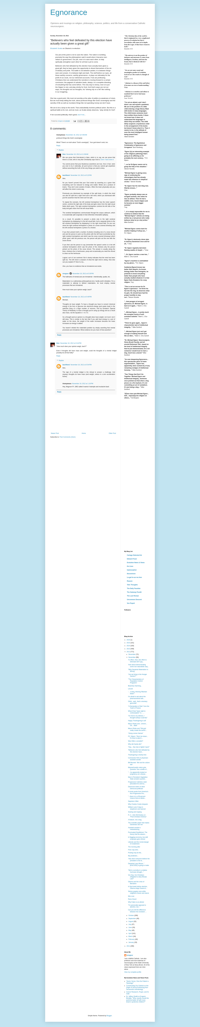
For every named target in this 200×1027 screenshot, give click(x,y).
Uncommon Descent (134, 599)
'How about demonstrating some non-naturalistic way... (138, 665)
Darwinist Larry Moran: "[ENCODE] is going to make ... (138, 865)
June (130, 927)
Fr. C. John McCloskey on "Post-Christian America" (137, 816)
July (130, 924)
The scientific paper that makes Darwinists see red (138, 823)
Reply (58, 145)
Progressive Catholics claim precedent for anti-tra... (137, 783)
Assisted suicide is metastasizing (134, 828)
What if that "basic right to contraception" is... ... (136, 712)
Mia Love (131, 896)
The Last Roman (133, 596)
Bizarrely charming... (135, 686)
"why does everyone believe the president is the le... (139, 859)
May (130, 930)
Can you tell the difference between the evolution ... (137, 911)
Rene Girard (132, 899)
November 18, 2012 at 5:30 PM (83, 273)
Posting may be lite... (135, 853)
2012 (128, 652)
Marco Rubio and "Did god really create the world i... (137, 729)
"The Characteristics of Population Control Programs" (135, 681)
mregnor (65, 273)
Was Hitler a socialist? (135, 741)
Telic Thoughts (132, 585)
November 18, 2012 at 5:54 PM (81, 365)
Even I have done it (107, 160)
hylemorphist (131, 570)
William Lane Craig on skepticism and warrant (137, 808)
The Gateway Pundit (134, 592)
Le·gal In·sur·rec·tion (134, 577)
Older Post (112, 433)
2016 (128, 640)
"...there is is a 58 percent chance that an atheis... (137, 797)
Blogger (109, 1016)
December (132, 654)
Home (84, 433)
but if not (81, 115)
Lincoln (130, 689)
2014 (128, 646)
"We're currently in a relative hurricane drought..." (137, 871)
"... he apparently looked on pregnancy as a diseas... (137, 773)
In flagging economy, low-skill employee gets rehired (138, 838)
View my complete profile (132, 972)
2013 (128, 649)
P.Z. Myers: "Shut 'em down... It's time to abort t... (138, 737)
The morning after (134, 847)
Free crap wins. (133, 850)
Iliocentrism (131, 574)
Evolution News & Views (136, 562)
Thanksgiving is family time (137, 755)
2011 (128, 946)
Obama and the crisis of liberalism (136, 882)
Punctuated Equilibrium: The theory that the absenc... (137, 833)
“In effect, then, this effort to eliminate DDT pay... (137, 661)
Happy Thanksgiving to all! (137, 721)
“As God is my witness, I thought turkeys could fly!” (137, 716)
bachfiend (66, 175)
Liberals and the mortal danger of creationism (138, 843)
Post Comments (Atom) (68, 437)
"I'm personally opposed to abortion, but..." (137, 906)
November (132, 657)
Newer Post (55, 433)
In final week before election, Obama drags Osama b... (137, 887)
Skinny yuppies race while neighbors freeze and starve (138, 892)
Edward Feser (132, 559)
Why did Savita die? (135, 744)
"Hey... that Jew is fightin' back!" (139, 747)
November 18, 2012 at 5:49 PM (81, 297)
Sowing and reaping (135, 812)
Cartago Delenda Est (134, 555)
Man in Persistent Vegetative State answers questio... (137, 778)
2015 (128, 643)
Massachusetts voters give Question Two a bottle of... (138, 768)
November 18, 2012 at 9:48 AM (76, 135)
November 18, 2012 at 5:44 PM (70, 343)
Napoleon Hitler (133, 801)
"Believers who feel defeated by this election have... (138, 751)
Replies (61, 150)
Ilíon (64, 154)
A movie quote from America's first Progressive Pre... (138, 792)
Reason (129, 581)
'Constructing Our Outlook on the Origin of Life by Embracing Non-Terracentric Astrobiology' (137, 987)
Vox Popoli (131, 603)
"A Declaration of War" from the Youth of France (138, 707)
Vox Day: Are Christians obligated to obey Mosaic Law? (137, 877)
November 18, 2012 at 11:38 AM (77, 154)
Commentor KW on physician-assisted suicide (138, 759)
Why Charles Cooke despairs (138, 804)
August (131, 921)
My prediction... (133, 856)
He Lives (130, 566)
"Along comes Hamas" (135, 733)
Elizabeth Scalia (56, 48)
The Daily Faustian (133, 588)
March (130, 936)
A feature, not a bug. (135, 820)
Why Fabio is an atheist (136, 902)
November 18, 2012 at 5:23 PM (81, 175)
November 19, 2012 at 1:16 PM (82, 383)
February (131, 939)
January (131, 942)
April (130, 933)
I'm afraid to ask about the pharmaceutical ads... (137, 697)
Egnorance (68, 12)
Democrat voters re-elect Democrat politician (136, 787)
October (131, 915)
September (132, 918)
